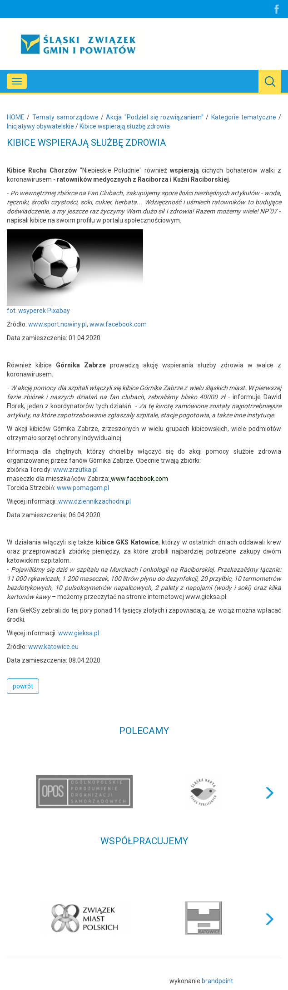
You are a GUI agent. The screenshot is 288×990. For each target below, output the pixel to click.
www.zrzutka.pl (75, 469)
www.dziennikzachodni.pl (94, 501)
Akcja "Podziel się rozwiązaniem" (155, 117)
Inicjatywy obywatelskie (40, 126)
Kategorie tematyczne (243, 117)
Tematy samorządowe (65, 117)
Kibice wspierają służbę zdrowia (124, 126)
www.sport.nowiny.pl (57, 324)
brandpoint (217, 981)
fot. (12, 310)
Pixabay (58, 310)
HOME (16, 117)
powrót (23, 686)
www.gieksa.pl (78, 633)
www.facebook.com (118, 324)
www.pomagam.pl (83, 487)
